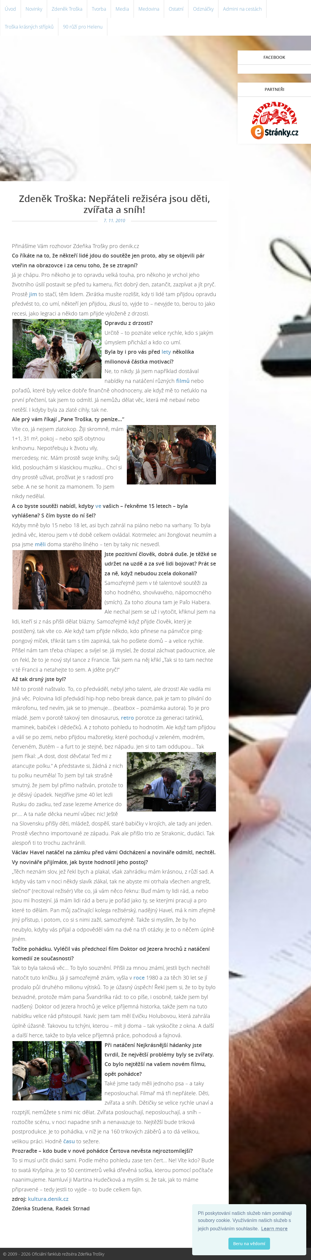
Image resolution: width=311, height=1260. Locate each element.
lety (166, 351)
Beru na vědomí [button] (249, 1243)
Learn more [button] (274, 1228)
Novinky (34, 9)
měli (40, 544)
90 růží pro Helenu (82, 26)
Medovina (148, 9)
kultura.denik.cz (47, 1198)
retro (127, 717)
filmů (183, 380)
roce (139, 977)
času (69, 1141)
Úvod (10, 9)
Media (122, 9)
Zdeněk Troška (67, 9)
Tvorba (99, 9)
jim (33, 294)
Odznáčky (203, 9)
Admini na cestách (242, 9)
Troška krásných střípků (29, 26)
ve (98, 505)
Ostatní (176, 9)
